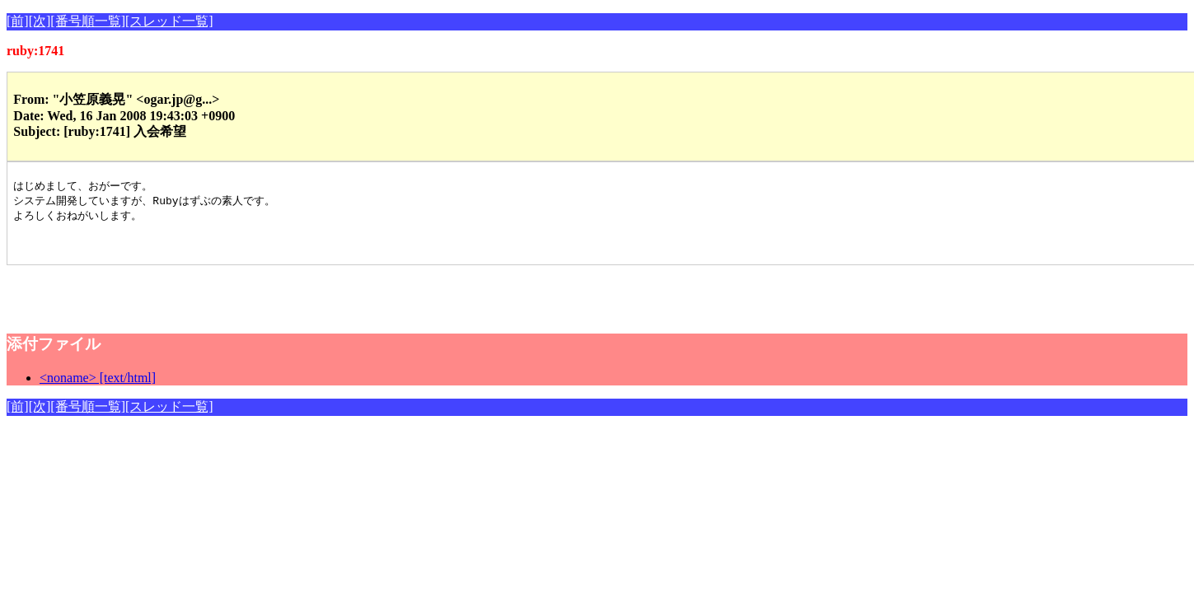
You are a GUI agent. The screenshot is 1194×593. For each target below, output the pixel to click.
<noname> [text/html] (98, 385)
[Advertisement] (199, 297)
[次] (40, 21)
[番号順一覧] (87, 21)
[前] (18, 21)
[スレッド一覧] (169, 21)
